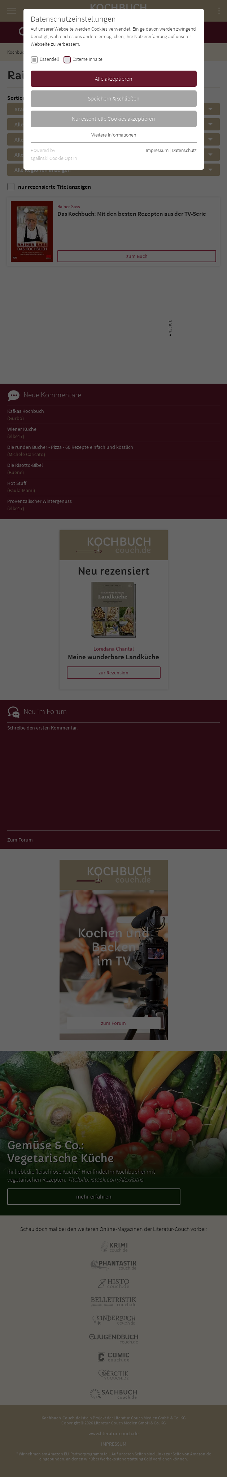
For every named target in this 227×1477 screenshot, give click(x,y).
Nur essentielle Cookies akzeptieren (113, 118)
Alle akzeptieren (113, 78)
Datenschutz (184, 150)
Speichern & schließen (114, 98)
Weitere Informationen (113, 134)
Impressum (157, 150)
